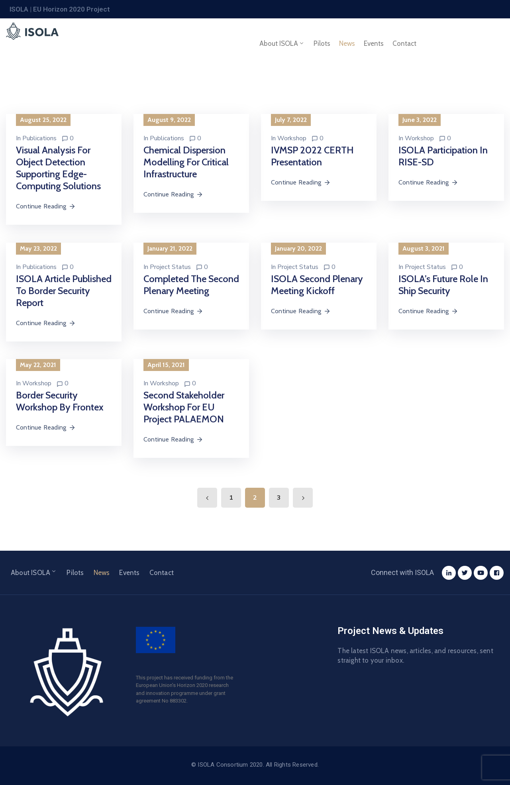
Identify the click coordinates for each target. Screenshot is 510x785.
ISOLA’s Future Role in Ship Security (443, 284)
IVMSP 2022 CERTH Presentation (312, 156)
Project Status (170, 267)
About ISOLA (282, 43)
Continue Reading (46, 206)
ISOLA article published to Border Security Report (64, 290)
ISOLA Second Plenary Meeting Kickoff (317, 284)
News (347, 43)
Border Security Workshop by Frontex (60, 401)
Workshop (291, 138)
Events (374, 43)
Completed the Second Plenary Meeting (191, 284)
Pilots (322, 43)
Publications (39, 138)
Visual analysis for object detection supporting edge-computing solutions (58, 168)
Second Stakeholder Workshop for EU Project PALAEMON (183, 407)
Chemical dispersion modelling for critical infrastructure (186, 162)
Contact (404, 43)
